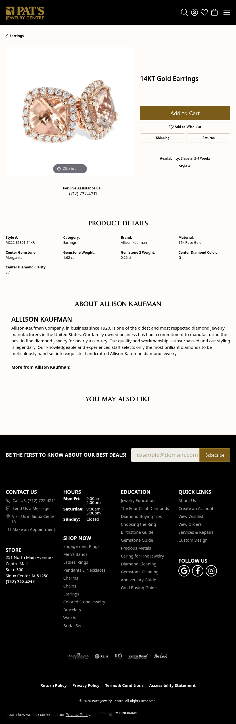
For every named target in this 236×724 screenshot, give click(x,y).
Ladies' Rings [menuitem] (75, 562)
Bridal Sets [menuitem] (73, 625)
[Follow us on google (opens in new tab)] (184, 570)
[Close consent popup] (110, 715)
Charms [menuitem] (70, 578)
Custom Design (193, 540)
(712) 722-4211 (83, 194)
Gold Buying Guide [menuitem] (139, 587)
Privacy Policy (85, 685)
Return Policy (53, 685)
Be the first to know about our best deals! (66, 455)
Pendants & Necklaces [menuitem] (84, 570)
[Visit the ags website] (78, 656)
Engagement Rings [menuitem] (81, 546)
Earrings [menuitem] (71, 594)
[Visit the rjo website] (118, 656)
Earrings (17, 35)
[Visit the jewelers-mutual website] (138, 656)
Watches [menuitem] (71, 617)
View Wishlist (190, 516)
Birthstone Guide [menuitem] (137, 532)
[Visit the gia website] (101, 656)
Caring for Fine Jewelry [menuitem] (142, 556)
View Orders (190, 524)
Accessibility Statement (172, 685)
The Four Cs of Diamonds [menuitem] (145, 508)
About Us (187, 500)
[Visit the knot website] (161, 656)
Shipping (163, 138)
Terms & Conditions (124, 685)
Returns (208, 138)
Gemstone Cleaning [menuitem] (140, 571)
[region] (70, 111)
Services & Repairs (195, 532)
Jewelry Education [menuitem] (138, 500)
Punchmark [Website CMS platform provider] (128, 713)
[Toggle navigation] (227, 12)
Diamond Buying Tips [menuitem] (141, 516)
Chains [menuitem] (69, 586)
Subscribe (214, 455)
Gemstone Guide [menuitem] (137, 540)
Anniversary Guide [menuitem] (138, 579)
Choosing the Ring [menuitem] (138, 524)
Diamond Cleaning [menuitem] (138, 564)
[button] (184, 12)
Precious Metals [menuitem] (136, 548)
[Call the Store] (20, 581)
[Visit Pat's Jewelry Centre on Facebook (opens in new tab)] (197, 570)
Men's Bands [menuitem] (75, 554)
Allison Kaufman (134, 242)
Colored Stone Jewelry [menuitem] (84, 602)
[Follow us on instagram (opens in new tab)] (211, 570)
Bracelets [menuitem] (72, 609)
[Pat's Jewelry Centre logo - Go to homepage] (25, 12)
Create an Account (195, 508)
